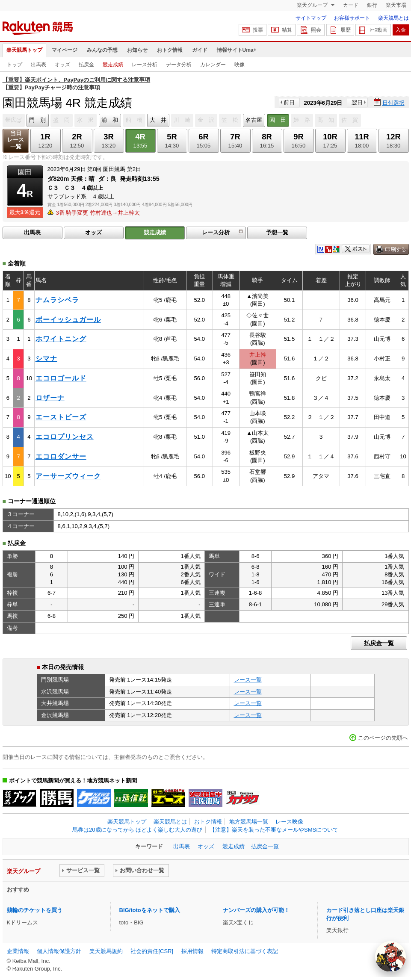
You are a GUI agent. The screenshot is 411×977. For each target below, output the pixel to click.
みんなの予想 (102, 50)
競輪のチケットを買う (34, 910)
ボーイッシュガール (68, 319)
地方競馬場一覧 (248, 821)
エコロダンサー (60, 456)
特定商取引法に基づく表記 (244, 951)
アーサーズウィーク (68, 476)
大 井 (158, 120)
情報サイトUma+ (237, 50)
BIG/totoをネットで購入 (149, 910)
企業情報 (18, 951)
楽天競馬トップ (24, 50)
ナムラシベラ (57, 300)
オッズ (62, 65)
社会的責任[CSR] (151, 951)
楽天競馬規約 (106, 951)
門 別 (37, 120)
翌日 (357, 102)
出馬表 (38, 65)
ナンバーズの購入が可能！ (256, 910)
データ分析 (179, 65)
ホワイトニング (60, 338)
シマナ (46, 358)
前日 (289, 102)
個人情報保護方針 (59, 951)
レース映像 (289, 821)
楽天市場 (396, 5)
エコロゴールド (60, 378)
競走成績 (113, 65)
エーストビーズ (60, 417)
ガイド (199, 50)
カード (350, 5)
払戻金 (86, 65)
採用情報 (192, 951)
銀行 (372, 5)
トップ (14, 65)
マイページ (64, 50)
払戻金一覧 (379, 643)
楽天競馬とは (393, 18)
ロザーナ (50, 397)
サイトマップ (311, 18)
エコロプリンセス (64, 436)
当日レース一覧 (15, 140)
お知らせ (137, 50)
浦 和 (109, 120)
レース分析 (144, 65)
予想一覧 (277, 232)
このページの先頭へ (383, 738)
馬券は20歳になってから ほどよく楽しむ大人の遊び (137, 829)
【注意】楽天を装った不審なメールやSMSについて (274, 829)
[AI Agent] (390, 956)
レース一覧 (248, 679)
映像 (239, 65)
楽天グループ (313, 5)
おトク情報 (170, 50)
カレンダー (213, 65)
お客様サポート (352, 18)
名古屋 (253, 120)
